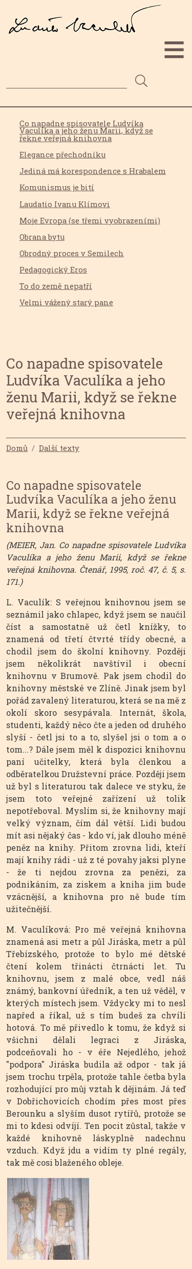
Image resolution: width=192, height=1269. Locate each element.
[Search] (66, 80)
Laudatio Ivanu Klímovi (64, 204)
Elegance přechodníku (62, 155)
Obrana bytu (42, 237)
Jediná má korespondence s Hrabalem (92, 171)
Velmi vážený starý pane (66, 302)
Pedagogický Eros (53, 270)
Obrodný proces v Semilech (71, 253)
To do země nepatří (55, 286)
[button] (48, 1222)
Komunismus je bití (56, 187)
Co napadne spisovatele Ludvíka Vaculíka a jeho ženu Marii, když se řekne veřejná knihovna (86, 131)
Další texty (59, 448)
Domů (17, 448)
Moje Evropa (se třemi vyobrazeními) (89, 220)
